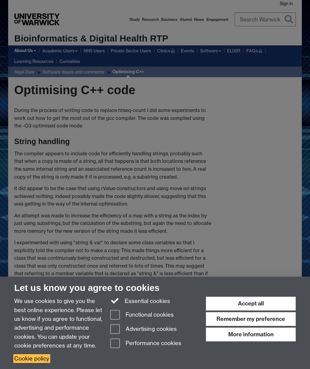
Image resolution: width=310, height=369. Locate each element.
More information (251, 334)
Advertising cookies (143, 329)
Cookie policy (31, 358)
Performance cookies (145, 343)
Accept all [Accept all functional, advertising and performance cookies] (251, 303)
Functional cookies (142, 315)
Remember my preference (250, 318)
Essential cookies (140, 301)
